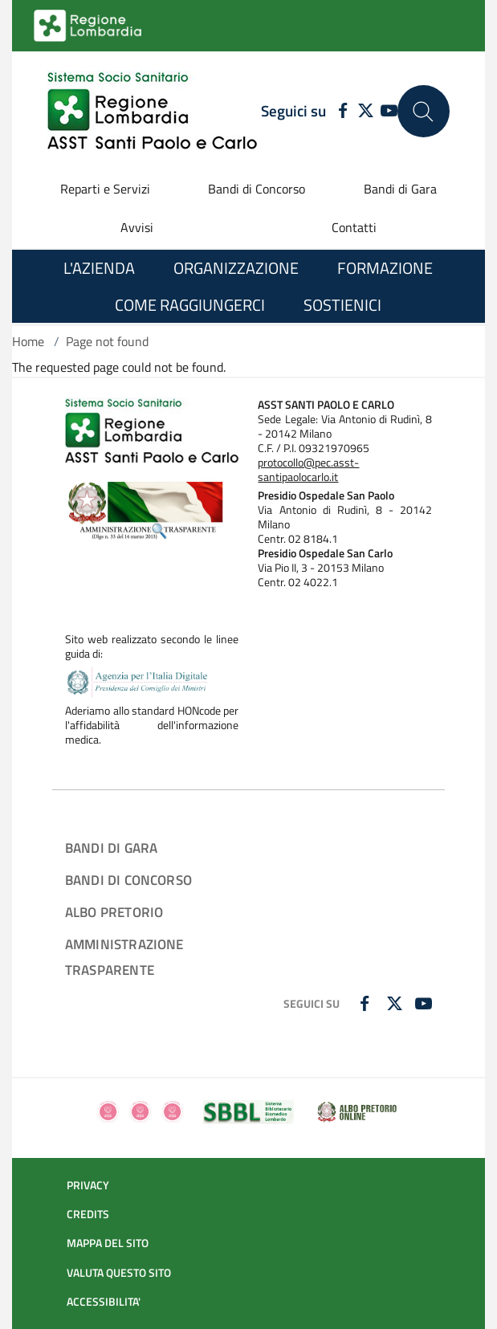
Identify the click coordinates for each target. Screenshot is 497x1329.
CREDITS (88, 1214)
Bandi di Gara (400, 188)
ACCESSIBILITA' (104, 1302)
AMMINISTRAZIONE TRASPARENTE (124, 956)
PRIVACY (88, 1185)
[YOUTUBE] (389, 111)
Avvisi (136, 227)
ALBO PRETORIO (114, 912)
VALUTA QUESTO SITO (119, 1273)
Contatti (354, 227)
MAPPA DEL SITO (108, 1243)
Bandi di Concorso (256, 188)
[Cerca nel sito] (423, 111)
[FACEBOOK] (338, 111)
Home (28, 341)
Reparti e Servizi (105, 188)
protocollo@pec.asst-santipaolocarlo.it (308, 470)
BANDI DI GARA (111, 847)
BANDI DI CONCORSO (128, 880)
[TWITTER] (365, 111)
